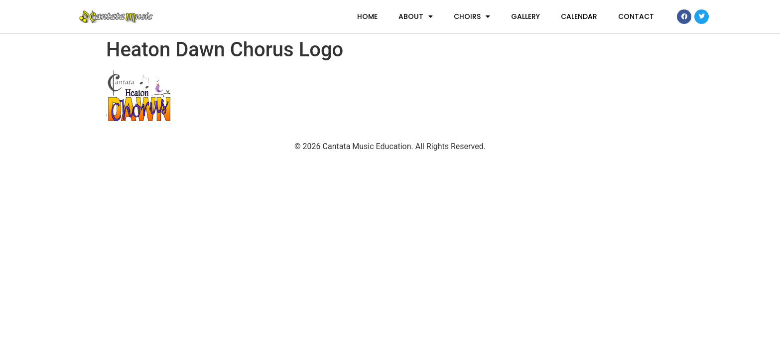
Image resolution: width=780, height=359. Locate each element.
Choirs (472, 16)
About (415, 16)
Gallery (525, 16)
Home (367, 16)
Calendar (579, 16)
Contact (636, 16)
